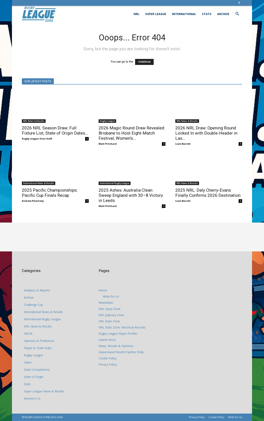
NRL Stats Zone (109, 321)
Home (103, 290)
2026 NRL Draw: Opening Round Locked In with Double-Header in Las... (206, 133)
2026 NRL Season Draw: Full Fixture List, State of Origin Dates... (55, 130)
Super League (155, 14)
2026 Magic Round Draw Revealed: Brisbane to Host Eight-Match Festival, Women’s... (132, 133)
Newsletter (106, 303)
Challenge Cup (33, 305)
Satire (28, 362)
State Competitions (37, 370)
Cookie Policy (108, 358)
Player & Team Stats (38, 348)
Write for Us (111, 296)
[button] (237, 14)
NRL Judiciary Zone (111, 315)
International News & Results (38, 183)
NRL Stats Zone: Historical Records (122, 327)
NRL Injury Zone (109, 309)
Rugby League (107, 121)
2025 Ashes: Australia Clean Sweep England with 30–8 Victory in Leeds (131, 195)
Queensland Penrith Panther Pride (121, 352)
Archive (223, 14)
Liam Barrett (183, 143)
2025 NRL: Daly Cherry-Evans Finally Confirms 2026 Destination (207, 193)
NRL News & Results (33, 121)
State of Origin (33, 377)
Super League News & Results (44, 391)
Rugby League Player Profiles (118, 333)
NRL (136, 14)
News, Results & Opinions (116, 346)
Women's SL (32, 398)
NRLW (28, 333)
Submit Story (107, 340)
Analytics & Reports (37, 290)
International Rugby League (114, 183)
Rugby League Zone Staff (37, 138)
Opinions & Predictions (39, 341)
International (184, 14)
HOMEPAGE (144, 62)
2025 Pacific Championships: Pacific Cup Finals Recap (50, 193)
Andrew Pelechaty (33, 200)
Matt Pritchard (108, 143)
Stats (206, 14)
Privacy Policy (108, 364)
